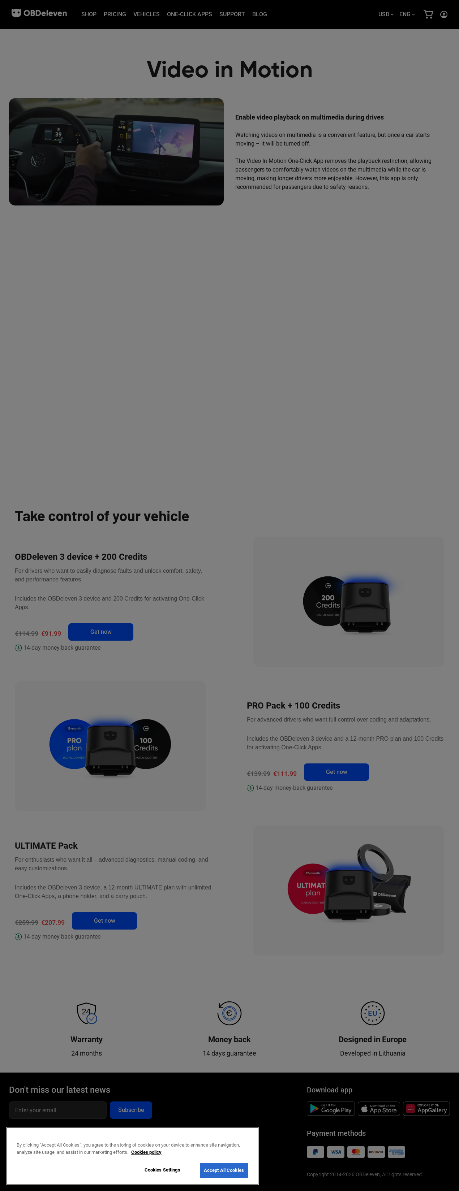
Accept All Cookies (224, 1170)
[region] (132, 1156)
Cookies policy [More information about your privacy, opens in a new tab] (146, 1152)
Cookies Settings (162, 1170)
